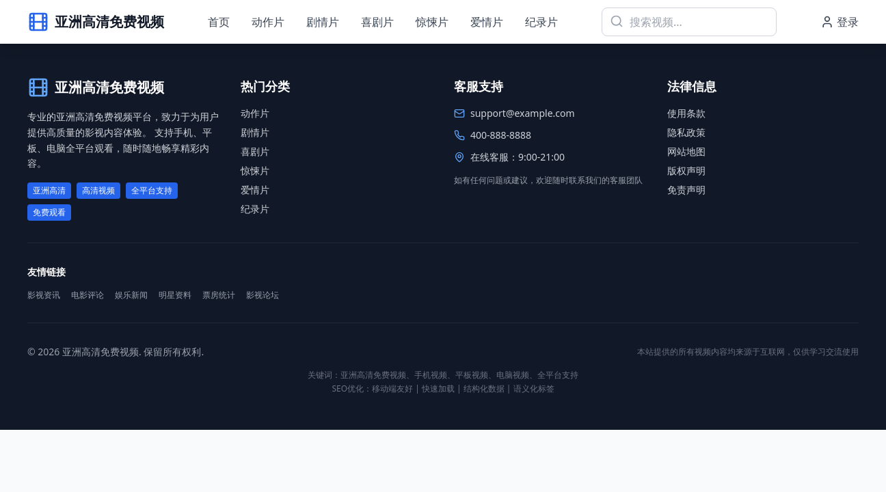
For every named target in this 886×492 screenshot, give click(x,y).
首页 (219, 21)
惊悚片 (432, 21)
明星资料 (175, 295)
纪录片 (541, 21)
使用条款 (686, 113)
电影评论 (87, 295)
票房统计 (218, 295)
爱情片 (486, 21)
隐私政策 (686, 132)
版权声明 (686, 170)
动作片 (268, 21)
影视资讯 (43, 295)
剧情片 (322, 21)
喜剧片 (377, 21)
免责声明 (686, 189)
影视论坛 (262, 295)
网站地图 (686, 151)
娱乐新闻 (131, 295)
